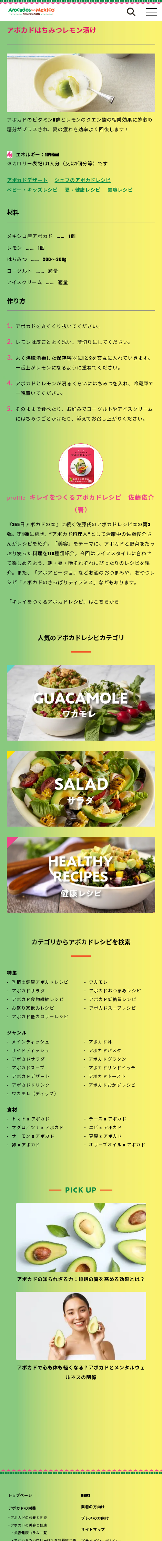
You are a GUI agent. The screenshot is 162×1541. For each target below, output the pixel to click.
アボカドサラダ (28, 991)
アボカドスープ (28, 1068)
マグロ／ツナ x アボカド (38, 1128)
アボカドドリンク (31, 1085)
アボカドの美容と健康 (29, 1526)
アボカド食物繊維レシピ (38, 1000)
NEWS (85, 1496)
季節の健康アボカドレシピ (40, 983)
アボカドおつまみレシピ (115, 991)
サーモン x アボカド (33, 1137)
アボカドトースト (107, 1077)
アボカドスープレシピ (112, 1009)
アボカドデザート (27, 180)
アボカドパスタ (105, 1051)
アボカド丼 (100, 1042)
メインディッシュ (30, 1042)
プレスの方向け (95, 1519)
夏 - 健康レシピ (83, 190)
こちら (101, 602)
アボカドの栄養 (22, 1509)
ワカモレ (98, 983)
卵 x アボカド (26, 1145)
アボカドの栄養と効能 (29, 1518)
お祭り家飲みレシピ (33, 1009)
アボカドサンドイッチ (112, 1068)
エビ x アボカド (105, 1128)
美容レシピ (120, 190)
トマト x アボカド (31, 1119)
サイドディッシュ (30, 1051)
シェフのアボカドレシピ (82, 180)
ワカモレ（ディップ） (35, 1094)
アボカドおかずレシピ (112, 1085)
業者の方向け (93, 1507)
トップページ (20, 1496)
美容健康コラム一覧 (30, 1533)
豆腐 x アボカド (105, 1137)
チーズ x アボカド (108, 1119)
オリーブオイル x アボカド (117, 1145)
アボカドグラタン (107, 1060)
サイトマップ (93, 1530)
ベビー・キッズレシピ (32, 190)
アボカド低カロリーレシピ (40, 1017)
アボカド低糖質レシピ (112, 1000)
